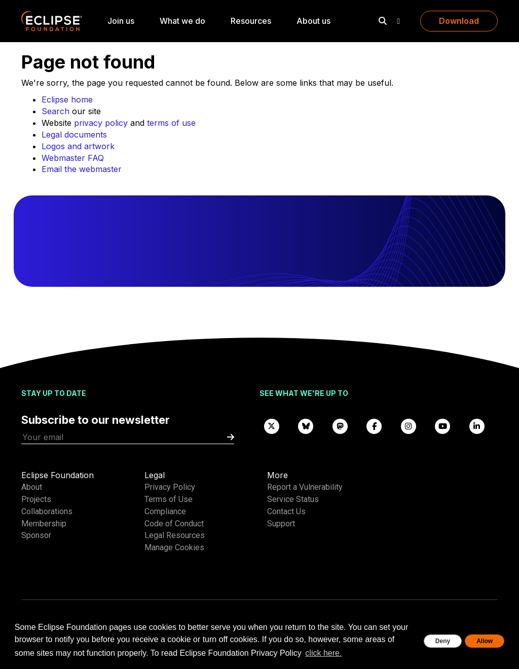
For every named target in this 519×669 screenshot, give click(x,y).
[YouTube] (443, 425)
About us (313, 21)
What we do (182, 21)
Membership (43, 523)
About (31, 487)
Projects (36, 499)
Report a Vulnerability (305, 487)
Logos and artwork (78, 146)
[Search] (383, 21)
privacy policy (101, 123)
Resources (251, 21)
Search (55, 111)
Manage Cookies (174, 547)
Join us (120, 21)
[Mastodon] (340, 425)
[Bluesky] (306, 425)
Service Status (293, 499)
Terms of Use (168, 499)
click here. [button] (323, 653)
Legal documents (74, 134)
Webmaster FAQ (73, 158)
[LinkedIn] (477, 425)
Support (281, 523)
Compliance (165, 511)
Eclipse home (67, 99)
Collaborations (46, 511)
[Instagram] (408, 425)
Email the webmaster (82, 169)
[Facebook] (374, 425)
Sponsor (36, 535)
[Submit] (230, 437)
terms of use (171, 123)
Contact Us (286, 511)
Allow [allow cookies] (484, 641)
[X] (271, 425)
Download (459, 21)
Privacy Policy (169, 487)
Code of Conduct (174, 523)
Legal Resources (174, 535)
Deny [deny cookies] (442, 641)
